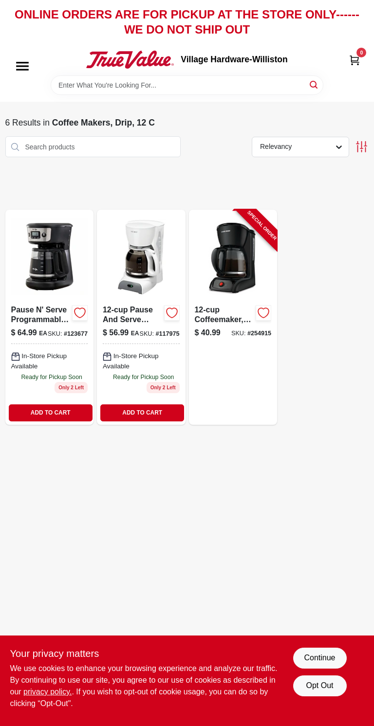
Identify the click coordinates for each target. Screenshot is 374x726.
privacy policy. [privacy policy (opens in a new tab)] (47, 692)
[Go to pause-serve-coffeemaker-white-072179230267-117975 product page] (141, 317)
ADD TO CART (51, 412)
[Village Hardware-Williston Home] (130, 59)
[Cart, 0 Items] (354, 59)
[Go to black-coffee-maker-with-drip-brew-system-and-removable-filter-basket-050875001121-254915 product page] (233, 317)
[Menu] (22, 66)
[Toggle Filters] (361, 146)
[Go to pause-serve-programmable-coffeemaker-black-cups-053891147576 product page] (49, 317)
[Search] (314, 84)
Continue (319, 657)
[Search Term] (187, 85)
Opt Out (319, 685)
